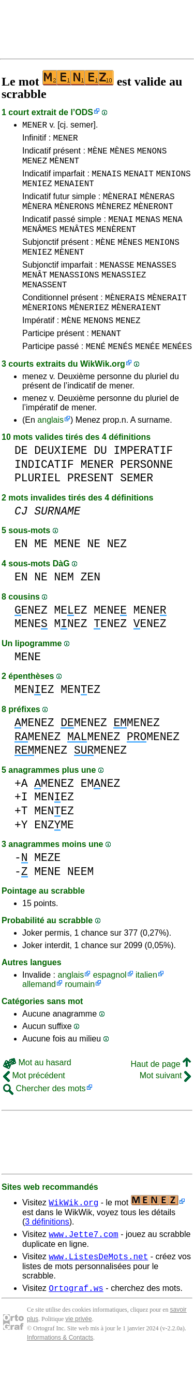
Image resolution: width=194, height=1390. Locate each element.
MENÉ (96, 377)
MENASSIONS (74, 296)
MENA (172, 233)
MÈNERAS (157, 207)
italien (146, 1006)
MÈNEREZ (113, 218)
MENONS (152, 155)
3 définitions (47, 1252)
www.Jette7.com (83, 1266)
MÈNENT (64, 166)
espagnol (110, 1006)
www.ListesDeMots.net (98, 1290)
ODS (84, 112)
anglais (50, 451)
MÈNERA (37, 218)
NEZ (117, 574)
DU (100, 481)
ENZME (54, 856)
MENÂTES (76, 244)
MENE (67, 574)
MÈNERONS (74, 218)
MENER (34, 126)
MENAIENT (74, 192)
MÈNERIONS (44, 333)
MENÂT (34, 296)
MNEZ (70, 654)
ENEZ (31, 641)
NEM (64, 608)
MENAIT (139, 181)
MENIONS (173, 181)
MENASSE (116, 284)
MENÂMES (39, 244)
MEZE (47, 888)
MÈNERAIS (125, 322)
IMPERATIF (143, 481)
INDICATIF (44, 495)
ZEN (90, 608)
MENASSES (156, 284)
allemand (39, 1015)
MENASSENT (44, 307)
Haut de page (160, 1095)
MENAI (120, 233)
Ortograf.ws (76, 1323)
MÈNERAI (120, 207)
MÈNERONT (153, 218)
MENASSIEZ (123, 296)
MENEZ (34, 166)
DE (21, 481)
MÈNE (97, 155)
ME (41, 574)
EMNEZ (101, 814)
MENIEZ (37, 192)
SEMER (136, 509)
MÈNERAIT (167, 322)
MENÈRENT (116, 244)
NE (93, 574)
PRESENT (90, 509)
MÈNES (122, 155)
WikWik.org (102, 395)
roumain (80, 1015)
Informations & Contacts (60, 1373)
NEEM (80, 902)
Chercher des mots (44, 1119)
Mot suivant (165, 1106)
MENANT (106, 362)
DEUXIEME (60, 481)
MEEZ (70, 641)
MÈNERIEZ (89, 333)
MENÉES (177, 377)
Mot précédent (34, 1106)
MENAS (148, 233)
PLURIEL (37, 509)
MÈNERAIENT (136, 333)
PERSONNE (146, 495)
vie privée (78, 1354)
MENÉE (147, 377)
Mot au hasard (37, 1093)
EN (21, 574)
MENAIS (107, 181)
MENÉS (120, 377)
